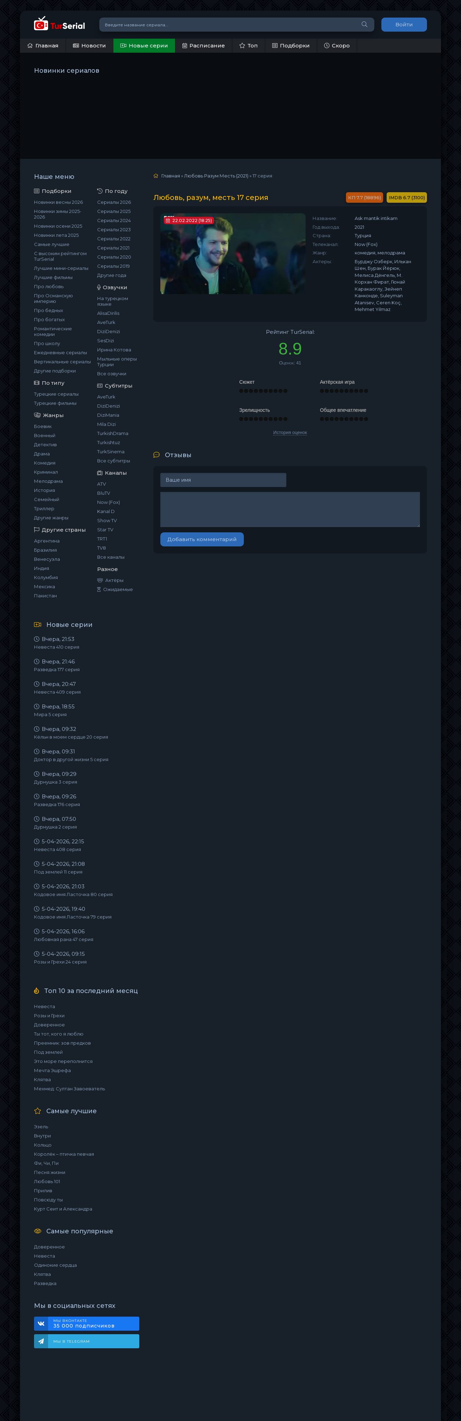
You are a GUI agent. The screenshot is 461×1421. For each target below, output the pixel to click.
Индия (41, 568)
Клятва (42, 1079)
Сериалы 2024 (114, 220)
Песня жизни (49, 1172)
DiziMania (108, 415)
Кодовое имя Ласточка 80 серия (73, 894)
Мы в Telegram (71, 1341)
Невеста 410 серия (56, 647)
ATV (101, 484)
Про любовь (49, 286)
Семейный (46, 499)
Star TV (105, 529)
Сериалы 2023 (114, 229)
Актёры (110, 580)
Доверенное (49, 1024)
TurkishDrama (112, 433)
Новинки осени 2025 (58, 226)
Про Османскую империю (53, 298)
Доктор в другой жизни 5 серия (71, 759)
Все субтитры (113, 460)
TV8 (101, 548)
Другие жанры (51, 517)
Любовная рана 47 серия (63, 939)
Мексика (44, 586)
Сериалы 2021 (113, 248)
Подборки (291, 45)
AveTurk (106, 322)
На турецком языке (112, 301)
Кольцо (43, 1145)
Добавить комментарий (202, 539)
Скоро (337, 45)
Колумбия (46, 577)
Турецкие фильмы (55, 403)
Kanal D (106, 511)
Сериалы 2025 (114, 211)
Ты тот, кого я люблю (58, 1034)
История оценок (290, 432)
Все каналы (111, 557)
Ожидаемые (115, 589)
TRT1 (102, 538)
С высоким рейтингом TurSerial (60, 256)
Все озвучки (111, 373)
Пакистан (45, 595)
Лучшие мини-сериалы (61, 268)
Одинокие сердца (55, 1265)
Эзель (41, 1126)
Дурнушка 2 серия (55, 827)
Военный (44, 435)
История (44, 490)
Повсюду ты (48, 1199)
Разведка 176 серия (57, 804)
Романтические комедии (53, 331)
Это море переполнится (63, 1061)
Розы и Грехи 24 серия (60, 962)
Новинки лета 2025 (56, 235)
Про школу (47, 343)
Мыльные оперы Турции (117, 361)
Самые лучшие (51, 244)
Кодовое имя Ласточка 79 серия (73, 917)
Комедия (44, 463)
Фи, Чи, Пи (46, 1163)
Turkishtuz (108, 442)
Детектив (45, 444)
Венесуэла (47, 559)
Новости (89, 45)
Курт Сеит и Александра (63, 1209)
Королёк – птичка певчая (64, 1154)
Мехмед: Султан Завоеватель (69, 1088)
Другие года (111, 275)
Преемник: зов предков (62, 1043)
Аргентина (47, 541)
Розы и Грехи (49, 1015)
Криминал (46, 472)
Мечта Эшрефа (52, 1070)
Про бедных (48, 310)
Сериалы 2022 (114, 238)
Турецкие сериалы (56, 394)
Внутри (42, 1135)
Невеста (44, 1006)
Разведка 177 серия (57, 669)
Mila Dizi (106, 424)
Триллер (44, 508)
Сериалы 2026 (114, 202)
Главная (43, 45)
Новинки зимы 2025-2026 (57, 214)
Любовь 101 (47, 1181)
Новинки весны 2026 (58, 202)
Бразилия (45, 550)
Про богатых (49, 319)
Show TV (107, 520)
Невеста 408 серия (57, 849)
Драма (42, 453)
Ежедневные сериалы (60, 352)
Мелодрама (48, 481)
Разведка (45, 1283)
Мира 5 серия (50, 714)
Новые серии (144, 45)
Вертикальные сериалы (62, 361)
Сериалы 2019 (113, 266)
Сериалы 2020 (114, 257)
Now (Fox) (108, 502)
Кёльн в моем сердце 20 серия (71, 737)
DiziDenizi (108, 331)
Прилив (43, 1190)
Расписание (203, 45)
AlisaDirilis (108, 313)
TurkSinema (111, 451)
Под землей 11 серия (58, 872)
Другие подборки (55, 371)
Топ (248, 45)
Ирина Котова (114, 349)
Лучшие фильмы (53, 277)
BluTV (103, 493)
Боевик (43, 426)
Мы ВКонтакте (92, 1323)
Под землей (48, 1052)
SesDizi (105, 340)
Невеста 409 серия (57, 692)
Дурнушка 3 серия (55, 782)
